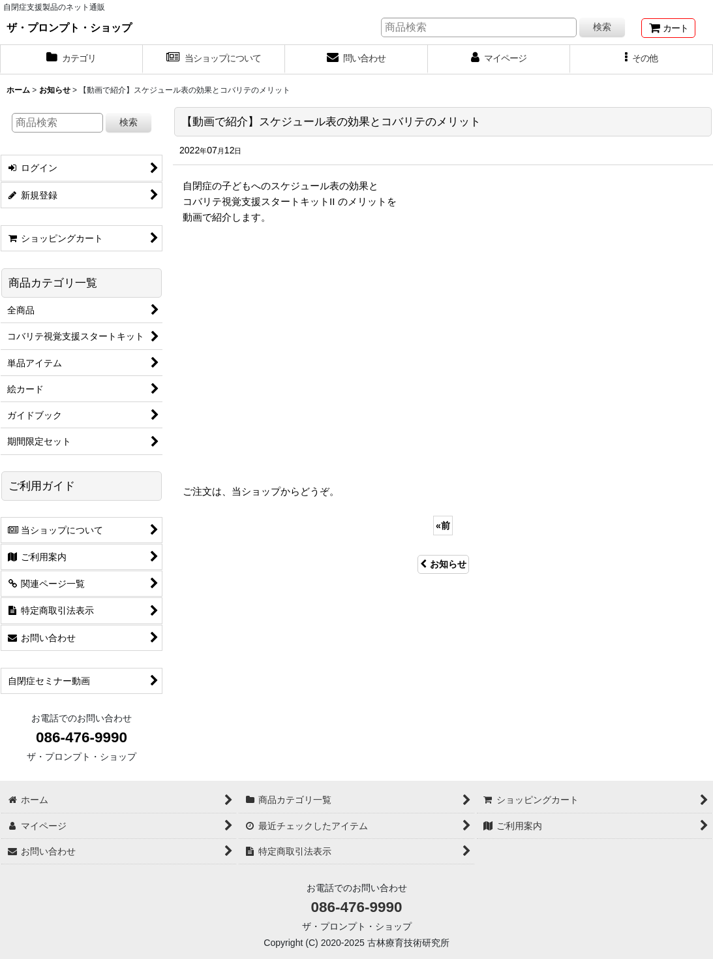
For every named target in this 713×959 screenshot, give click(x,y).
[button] (641, 59)
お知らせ (443, 564)
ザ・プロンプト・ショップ (69, 27)
